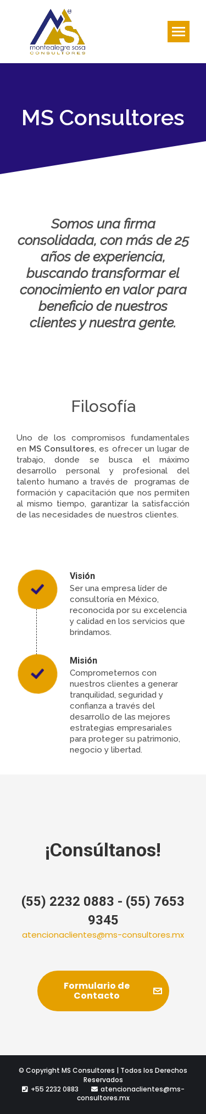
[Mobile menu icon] (179, 31)
